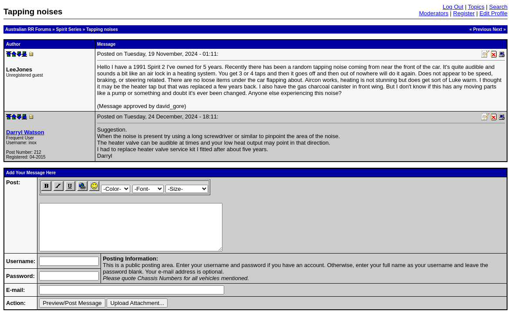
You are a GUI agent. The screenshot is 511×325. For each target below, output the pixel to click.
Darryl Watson (25, 132)
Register (464, 13)
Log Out (453, 6)
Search (498, 6)
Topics (476, 6)
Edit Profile (494, 13)
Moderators (433, 13)
